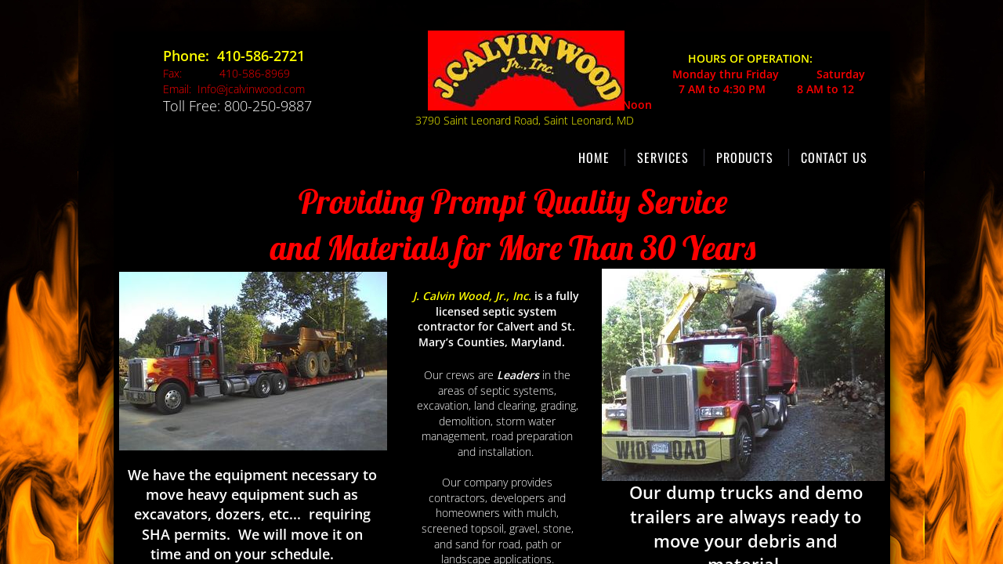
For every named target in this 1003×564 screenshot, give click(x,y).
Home (594, 157)
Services (663, 157)
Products (744, 157)
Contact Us (834, 157)
